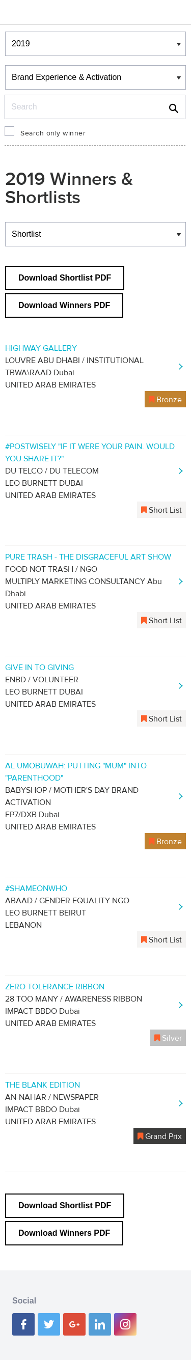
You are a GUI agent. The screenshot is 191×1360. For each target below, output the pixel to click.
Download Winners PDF (64, 305)
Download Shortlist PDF (64, 277)
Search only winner (53, 133)
